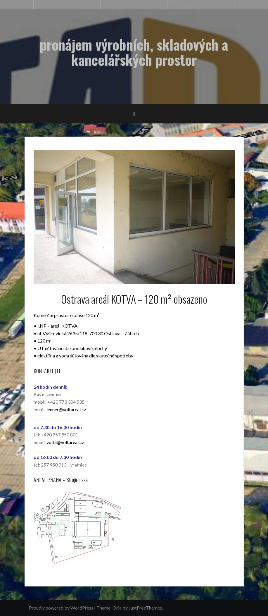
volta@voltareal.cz (65, 442)
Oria (117, 607)
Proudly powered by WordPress (61, 607)
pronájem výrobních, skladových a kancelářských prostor (134, 52)
